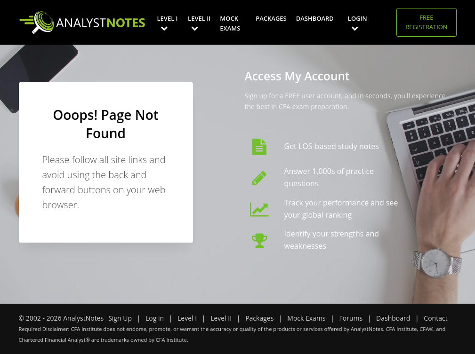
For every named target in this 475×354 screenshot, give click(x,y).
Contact (435, 318)
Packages (271, 18)
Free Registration (426, 22)
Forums (351, 318)
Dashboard (315, 18)
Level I (167, 22)
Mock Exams (230, 23)
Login (357, 22)
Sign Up (120, 318)
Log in (154, 318)
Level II (199, 22)
